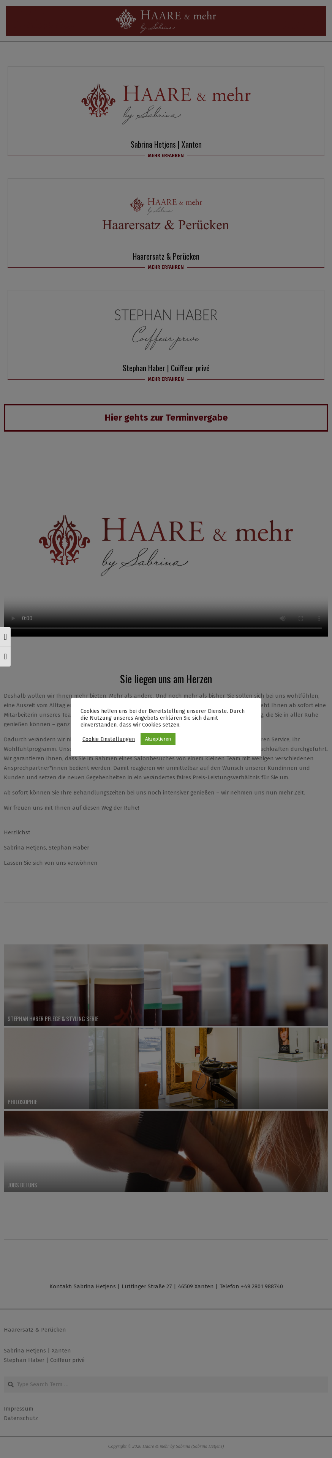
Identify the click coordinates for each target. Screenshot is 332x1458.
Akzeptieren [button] (158, 739)
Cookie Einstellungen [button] (108, 739)
